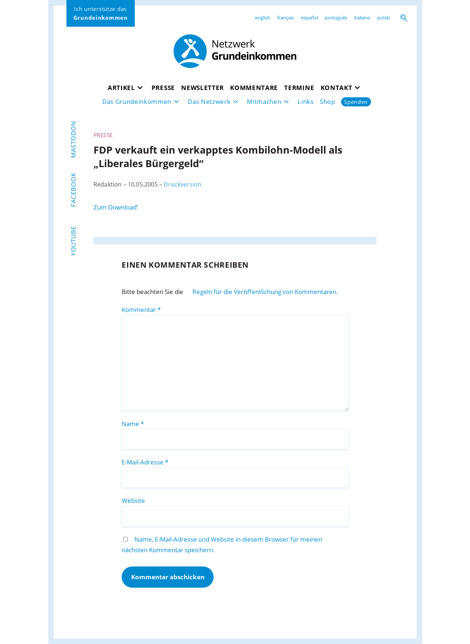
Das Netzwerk (209, 101)
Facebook (73, 190)
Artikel (121, 87)
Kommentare (254, 87)
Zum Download (115, 207)
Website (133, 500)
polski (383, 17)
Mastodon (73, 139)
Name (133, 423)
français (285, 17)
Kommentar (141, 309)
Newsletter (202, 87)
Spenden (356, 101)
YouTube (73, 241)
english (262, 17)
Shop (327, 101)
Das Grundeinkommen (136, 101)
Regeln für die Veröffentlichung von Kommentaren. (265, 291)
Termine (299, 87)
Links (305, 101)
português (336, 17)
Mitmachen (264, 101)
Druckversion (182, 184)
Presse (163, 87)
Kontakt (336, 87)
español (309, 17)
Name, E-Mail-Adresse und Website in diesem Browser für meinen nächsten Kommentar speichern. (222, 544)
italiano (362, 17)
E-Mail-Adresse (145, 462)
